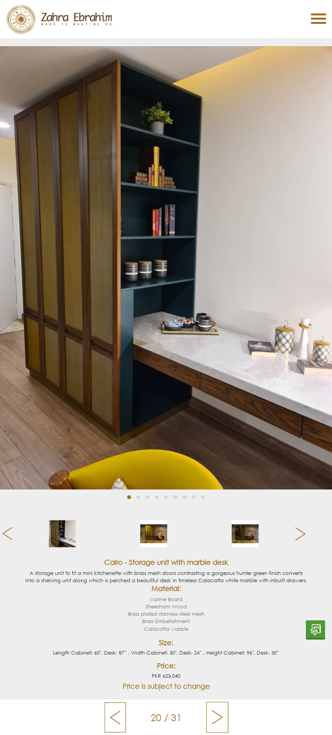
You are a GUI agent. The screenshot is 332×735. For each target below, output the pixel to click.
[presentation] (4, 533)
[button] (129, 497)
